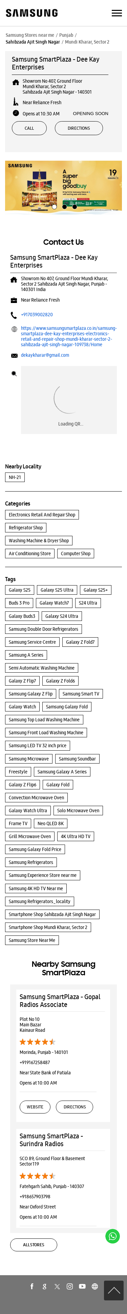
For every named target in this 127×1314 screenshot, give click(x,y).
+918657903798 (35, 1196)
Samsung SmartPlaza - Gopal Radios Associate (60, 1000)
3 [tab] (74, 206)
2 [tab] (63, 206)
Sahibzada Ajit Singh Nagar (33, 42)
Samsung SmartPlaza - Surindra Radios (51, 1140)
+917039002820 (37, 314)
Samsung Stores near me (30, 35)
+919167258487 (35, 1062)
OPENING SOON (90, 113)
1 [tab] (53, 206)
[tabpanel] (63, 187)
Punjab (66, 35)
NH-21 (15, 477)
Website (35, 1107)
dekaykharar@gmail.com (45, 355)
